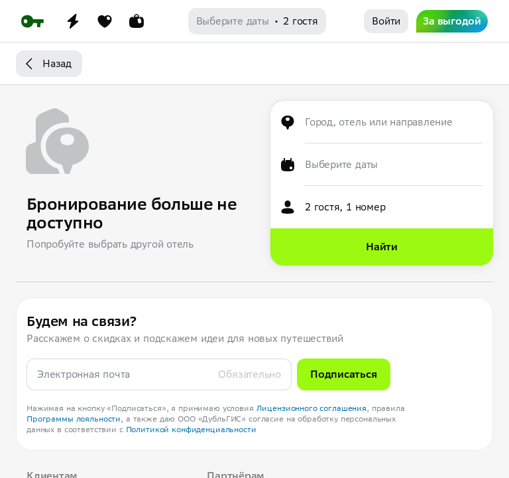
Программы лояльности (74, 419)
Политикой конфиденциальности (191, 429)
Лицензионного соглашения (311, 408)
